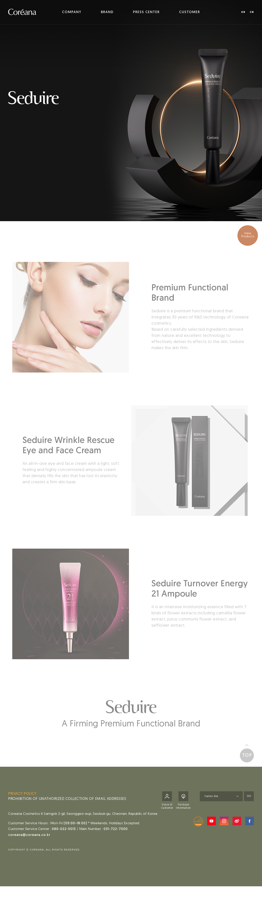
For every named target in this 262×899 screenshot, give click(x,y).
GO (249, 800)
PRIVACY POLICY (22, 798)
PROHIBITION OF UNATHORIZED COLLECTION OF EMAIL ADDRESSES (67, 803)
